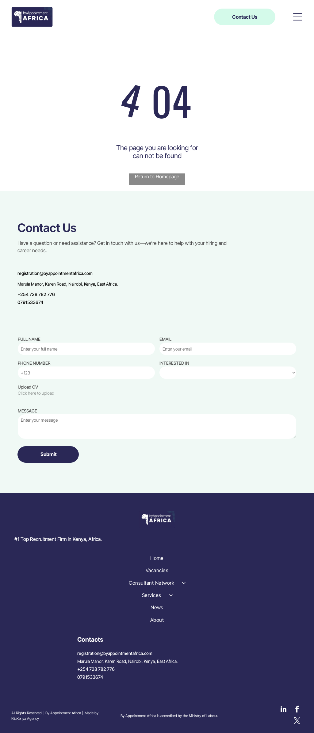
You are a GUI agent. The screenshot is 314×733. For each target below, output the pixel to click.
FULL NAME (29, 339)
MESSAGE (27, 410)
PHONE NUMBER (34, 363)
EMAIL (165, 339)
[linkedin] (283, 710)
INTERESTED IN (174, 363)
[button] (297, 16)
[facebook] (297, 710)
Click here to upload (36, 393)
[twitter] (297, 721)
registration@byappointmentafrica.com (55, 273)
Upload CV (28, 386)
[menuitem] (157, 558)
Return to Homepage (157, 176)
